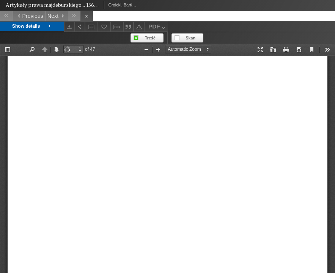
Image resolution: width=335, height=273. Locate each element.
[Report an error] (139, 27)
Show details (32, 26)
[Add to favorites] (104, 27)
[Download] (69, 27)
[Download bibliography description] (116, 27)
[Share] (80, 27)
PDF (157, 27)
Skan (190, 38)
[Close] (86, 16)
